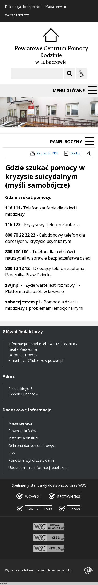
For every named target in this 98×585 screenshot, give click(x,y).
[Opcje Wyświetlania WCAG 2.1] (81, 73)
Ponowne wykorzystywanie (31, 460)
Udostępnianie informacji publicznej (38, 467)
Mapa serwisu (55, 6)
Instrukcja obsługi (23, 437)
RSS (11, 452)
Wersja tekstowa (17, 15)
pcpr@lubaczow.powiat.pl (42, 360)
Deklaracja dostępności (22, 6)
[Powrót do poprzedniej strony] (89, 153)
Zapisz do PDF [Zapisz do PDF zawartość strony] (43, 153)
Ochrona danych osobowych (32, 445)
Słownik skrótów (22, 430)
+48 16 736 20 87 (62, 343)
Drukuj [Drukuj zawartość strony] (71, 153)
